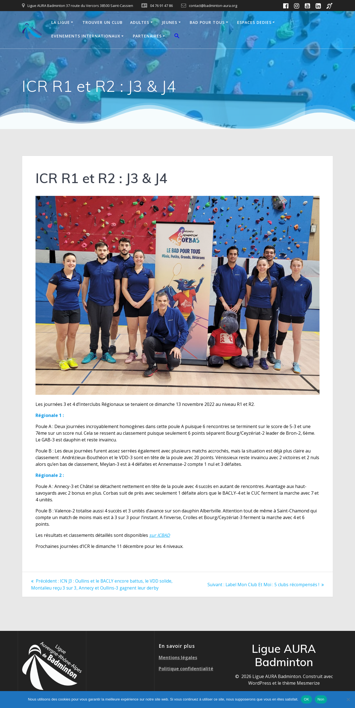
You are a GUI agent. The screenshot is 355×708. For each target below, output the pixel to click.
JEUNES (169, 22)
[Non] (348, 699)
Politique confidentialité (186, 668)
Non (321, 699)
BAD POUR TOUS (207, 22)
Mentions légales (178, 657)
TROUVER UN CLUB (102, 22)
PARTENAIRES (147, 36)
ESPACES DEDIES (254, 22)
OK (306, 699)
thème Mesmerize (301, 683)
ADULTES (139, 22)
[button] (177, 36)
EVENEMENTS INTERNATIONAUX (85, 36)
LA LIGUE (60, 22)
